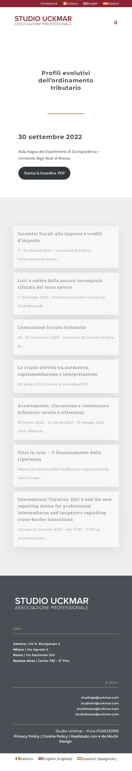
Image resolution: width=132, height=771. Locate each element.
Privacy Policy (27, 736)
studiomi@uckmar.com (100, 703)
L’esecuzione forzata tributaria (52, 327)
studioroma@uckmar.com (98, 709)
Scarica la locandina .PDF (44, 173)
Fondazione (49, 3)
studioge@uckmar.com (100, 697)
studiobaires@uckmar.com (97, 714)
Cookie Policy (55, 736)
